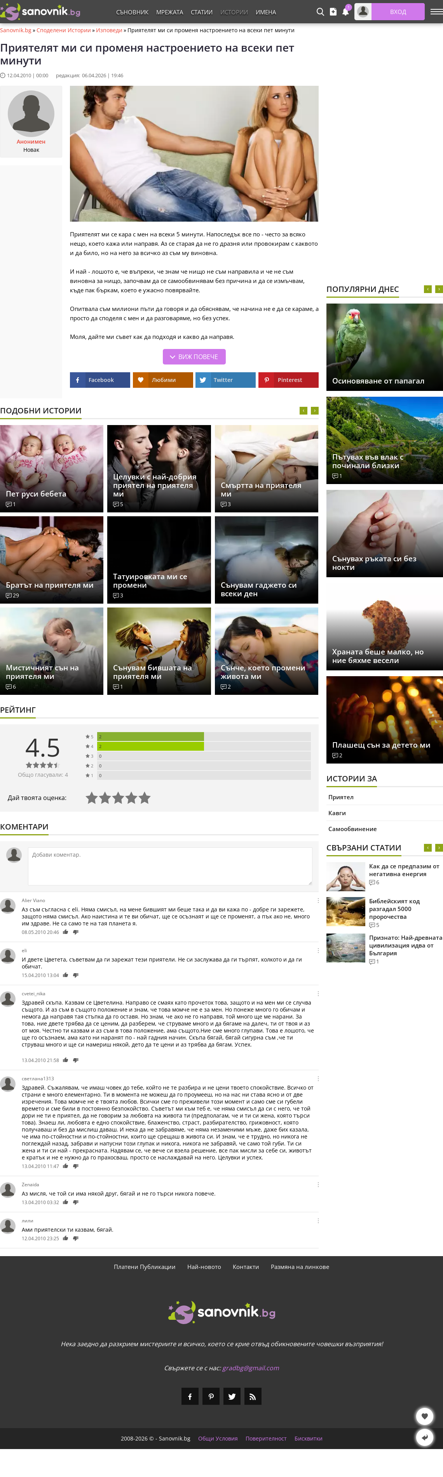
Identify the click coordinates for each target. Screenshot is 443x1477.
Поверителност (266, 1438)
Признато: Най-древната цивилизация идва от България (406, 945)
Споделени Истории (64, 30)
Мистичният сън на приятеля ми (42, 672)
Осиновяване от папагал (378, 381)
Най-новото (204, 1266)
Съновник (132, 12)
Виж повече (198, 356)
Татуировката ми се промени (150, 580)
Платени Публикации (145, 1266)
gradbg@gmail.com (250, 1368)
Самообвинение (352, 829)
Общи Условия (218, 1438)
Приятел (341, 797)
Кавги (337, 813)
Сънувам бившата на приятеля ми (152, 672)
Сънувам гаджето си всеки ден (259, 589)
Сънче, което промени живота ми (263, 672)
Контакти (246, 1266)
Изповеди (109, 30)
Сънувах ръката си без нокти (374, 563)
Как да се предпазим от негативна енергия (404, 870)
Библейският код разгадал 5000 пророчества (394, 908)
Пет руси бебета (36, 494)
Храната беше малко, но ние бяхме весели (378, 656)
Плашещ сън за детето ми (381, 745)
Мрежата (169, 12)
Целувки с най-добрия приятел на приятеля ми (155, 485)
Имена (266, 12)
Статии (202, 12)
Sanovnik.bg (15, 30)
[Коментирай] (170, 866)
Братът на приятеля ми (50, 585)
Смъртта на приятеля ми (261, 489)
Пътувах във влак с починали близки (367, 461)
